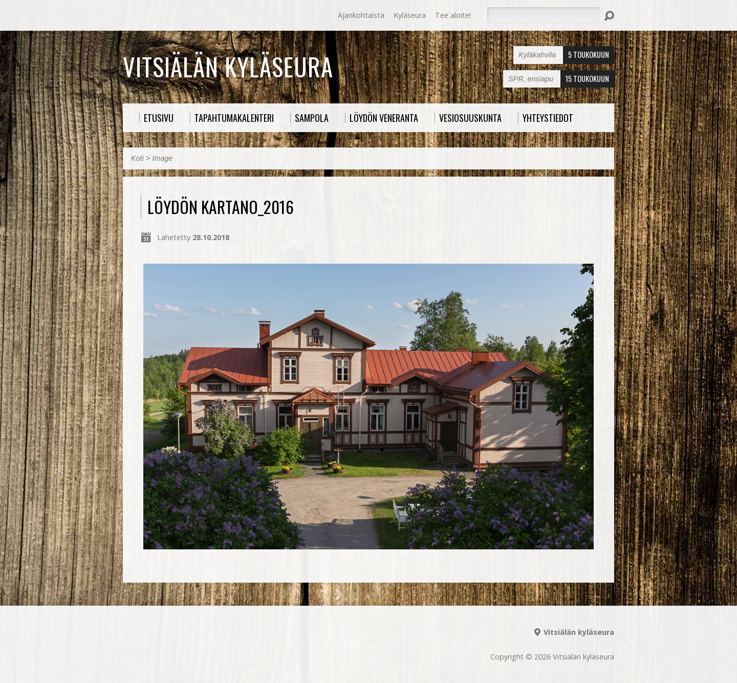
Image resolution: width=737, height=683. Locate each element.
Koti (137, 158)
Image (162, 158)
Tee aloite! (453, 15)
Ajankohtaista (361, 15)
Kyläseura (410, 15)
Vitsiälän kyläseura (228, 66)
